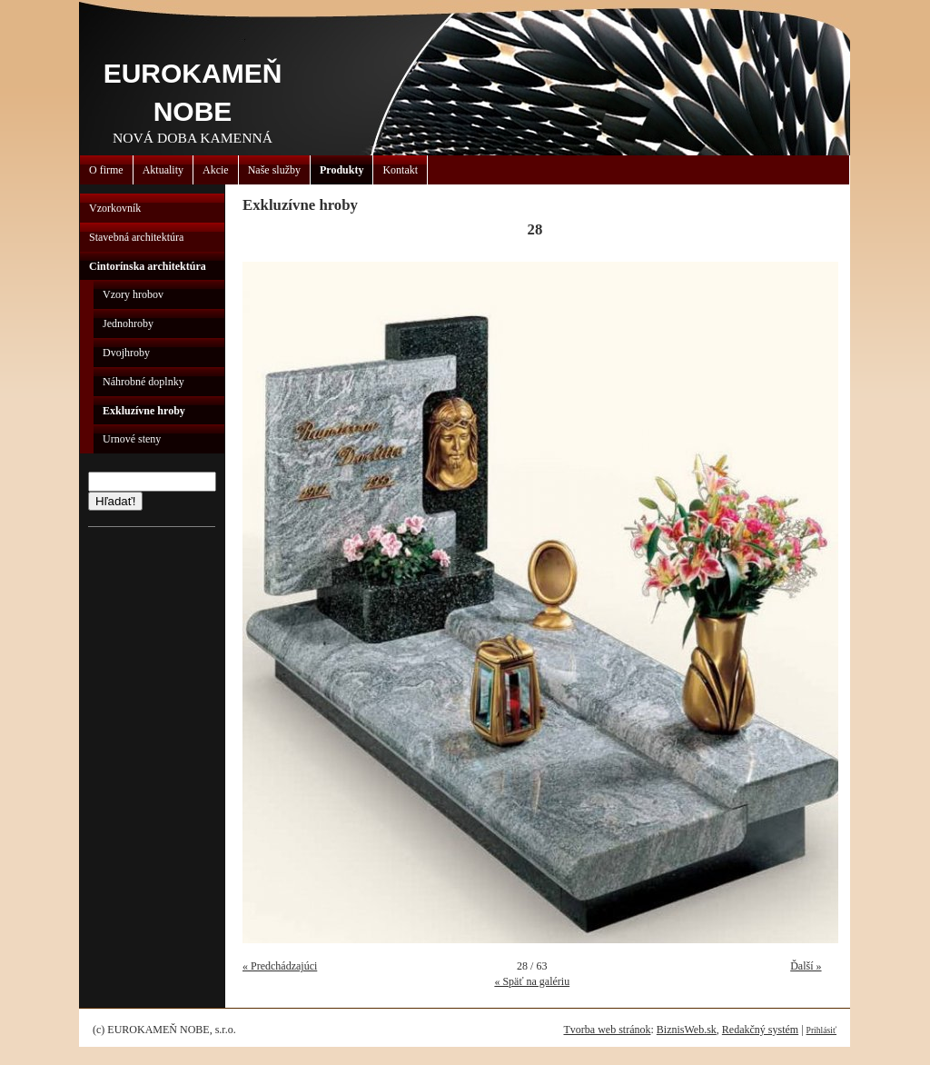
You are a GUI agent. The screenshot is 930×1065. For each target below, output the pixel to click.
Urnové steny (132, 439)
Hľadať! (115, 501)
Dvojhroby (126, 352)
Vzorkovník (115, 208)
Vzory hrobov (133, 294)
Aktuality (163, 170)
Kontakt (400, 170)
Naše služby (274, 170)
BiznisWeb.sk (687, 1029)
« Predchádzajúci (279, 966)
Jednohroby (128, 323)
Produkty (341, 170)
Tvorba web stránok (606, 1029)
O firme (106, 170)
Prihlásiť (821, 1030)
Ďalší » (805, 966)
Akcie (216, 170)
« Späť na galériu (531, 981)
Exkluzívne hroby (144, 410)
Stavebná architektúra (136, 237)
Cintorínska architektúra (147, 266)
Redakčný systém (760, 1029)
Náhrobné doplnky (143, 381)
